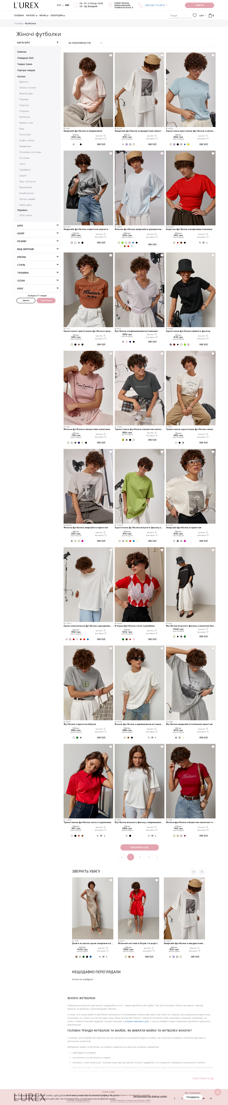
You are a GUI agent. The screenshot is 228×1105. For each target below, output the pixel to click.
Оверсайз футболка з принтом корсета (86, 229)
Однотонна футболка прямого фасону (188, 331)
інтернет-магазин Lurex (137, 1021)
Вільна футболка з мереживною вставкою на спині (139, 724)
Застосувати (46, 300)
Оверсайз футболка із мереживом (83, 130)
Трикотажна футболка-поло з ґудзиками (87, 822)
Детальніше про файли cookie (150, 1096)
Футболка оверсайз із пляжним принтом (189, 724)
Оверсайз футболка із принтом (184, 527)
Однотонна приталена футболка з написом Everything (191, 130)
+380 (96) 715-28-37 (155, 5)
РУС (59, 5)
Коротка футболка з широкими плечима (189, 229)
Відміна (26, 300)
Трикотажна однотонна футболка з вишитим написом (191, 429)
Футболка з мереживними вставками (136, 331)
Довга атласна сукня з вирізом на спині (138, 943)
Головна (18, 23)
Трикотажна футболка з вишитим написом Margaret (139, 429)
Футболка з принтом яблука (80, 724)
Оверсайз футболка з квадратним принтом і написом (139, 130)
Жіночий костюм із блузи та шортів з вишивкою (184, 943)
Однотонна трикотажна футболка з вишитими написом (88, 331)
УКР (67, 5)
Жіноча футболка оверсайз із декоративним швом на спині (139, 229)
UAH (201, 15)
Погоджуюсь (192, 1097)
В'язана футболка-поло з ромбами (135, 625)
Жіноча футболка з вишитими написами (87, 429)
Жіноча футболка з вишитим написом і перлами (191, 822)
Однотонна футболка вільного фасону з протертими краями (139, 527)
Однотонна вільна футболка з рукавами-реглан (88, 625)
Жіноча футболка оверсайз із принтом (86, 527)
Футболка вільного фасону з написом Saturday (191, 625)
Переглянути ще (139, 847)
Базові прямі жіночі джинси (88, 943)
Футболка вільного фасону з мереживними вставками (139, 822)
